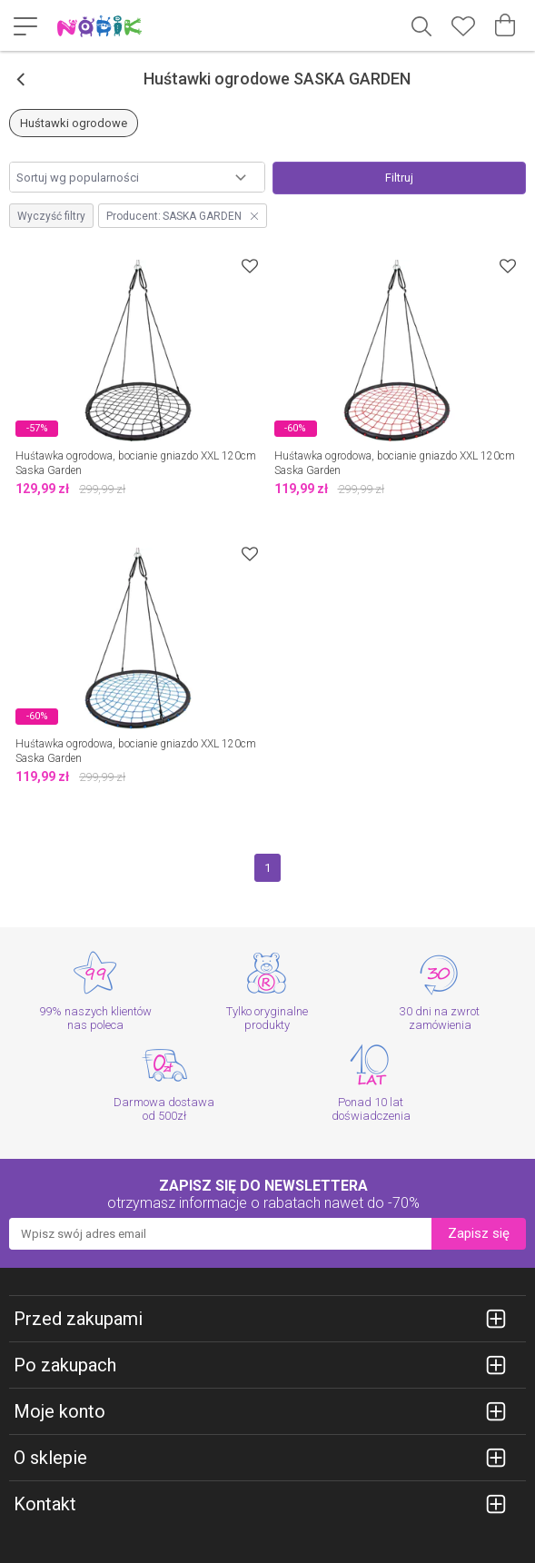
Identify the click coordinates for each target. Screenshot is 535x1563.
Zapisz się (479, 1233)
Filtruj (399, 177)
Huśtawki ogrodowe (73, 123)
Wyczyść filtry (51, 216)
